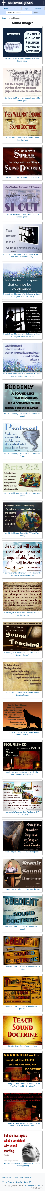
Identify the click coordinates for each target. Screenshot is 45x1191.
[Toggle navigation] (40, 3)
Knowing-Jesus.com (32, 1185)
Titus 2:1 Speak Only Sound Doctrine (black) (22, 852)
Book (16, 8)
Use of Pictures (8, 1182)
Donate (19, 1182)
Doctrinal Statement (10, 1177)
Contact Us (28, 1182)
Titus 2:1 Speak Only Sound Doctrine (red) (22, 177)
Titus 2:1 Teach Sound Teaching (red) (22, 1046)
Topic (27, 8)
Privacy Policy (25, 1177)
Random (38, 8)
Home (6, 8)
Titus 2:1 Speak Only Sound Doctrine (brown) (22, 889)
